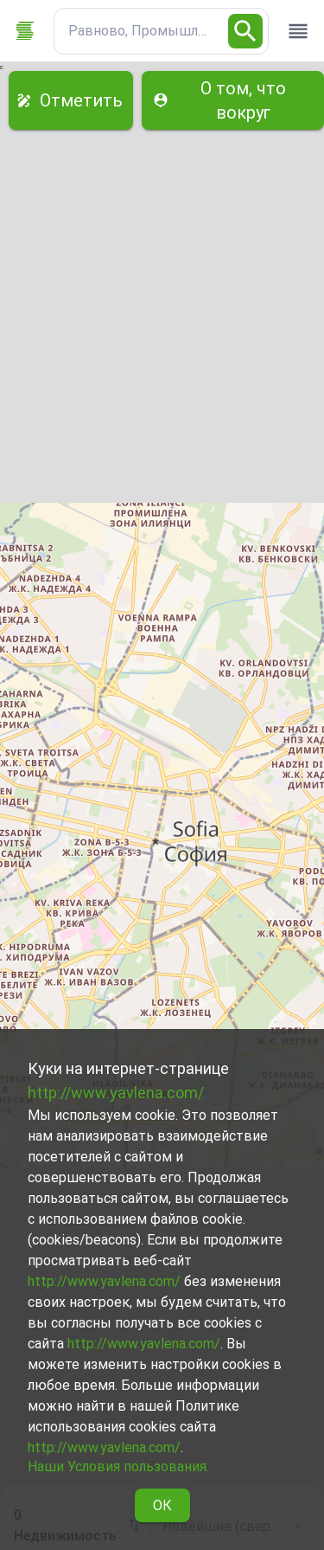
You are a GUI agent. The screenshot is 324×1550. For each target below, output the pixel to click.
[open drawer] (298, 31)
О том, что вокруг (233, 100)
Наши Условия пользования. (118, 1466)
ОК (162, 1505)
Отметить (71, 100)
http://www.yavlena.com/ (116, 1093)
